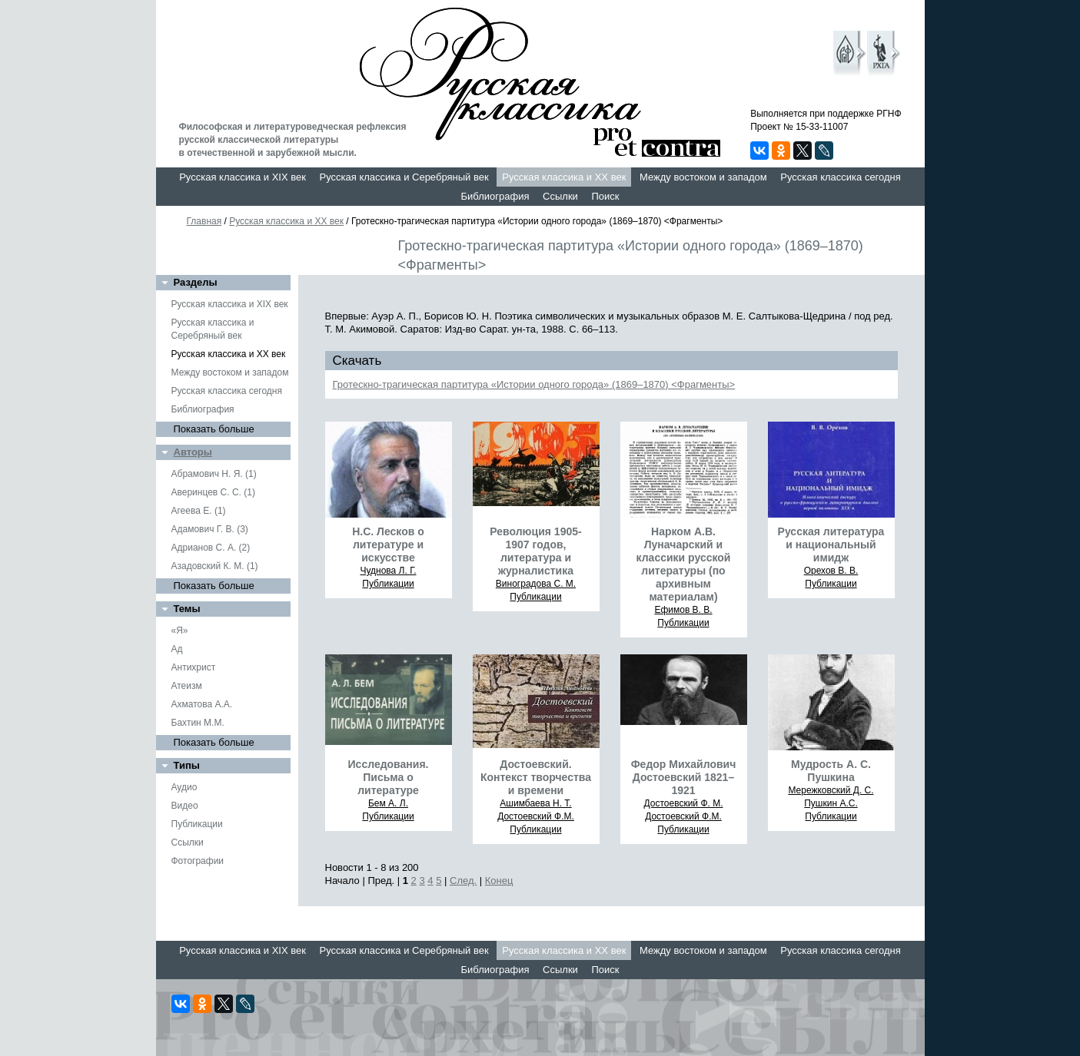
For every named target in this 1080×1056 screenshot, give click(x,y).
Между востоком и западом (703, 177)
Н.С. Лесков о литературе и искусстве (388, 544)
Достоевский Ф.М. (535, 816)
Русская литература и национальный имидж (831, 544)
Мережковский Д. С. (830, 790)
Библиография (495, 196)
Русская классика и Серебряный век (404, 177)
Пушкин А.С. (831, 803)
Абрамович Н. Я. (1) (214, 473)
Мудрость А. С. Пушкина (831, 770)
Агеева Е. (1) (198, 510)
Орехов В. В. (831, 570)
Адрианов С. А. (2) (211, 547)
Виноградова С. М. (536, 583)
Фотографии (197, 861)
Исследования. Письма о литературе (388, 777)
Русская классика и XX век (564, 177)
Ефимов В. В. (683, 609)
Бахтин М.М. (197, 722)
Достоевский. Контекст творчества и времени (535, 777)
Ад (177, 649)
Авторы (193, 452)
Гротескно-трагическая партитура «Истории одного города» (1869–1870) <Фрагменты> (534, 384)
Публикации (197, 824)
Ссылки (560, 196)
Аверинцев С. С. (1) (213, 492)
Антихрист (193, 667)
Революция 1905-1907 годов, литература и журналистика (535, 551)
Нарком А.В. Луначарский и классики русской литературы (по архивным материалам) (683, 564)
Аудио (184, 787)
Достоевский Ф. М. (683, 803)
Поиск (605, 196)
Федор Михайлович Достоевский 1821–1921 (683, 777)
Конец (499, 880)
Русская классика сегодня (840, 177)
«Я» (179, 630)
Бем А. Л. (388, 803)
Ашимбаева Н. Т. (535, 803)
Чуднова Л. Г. (388, 570)
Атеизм (186, 685)
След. (463, 880)
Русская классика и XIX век (242, 177)
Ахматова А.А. (202, 704)
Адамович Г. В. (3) (209, 529)
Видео (184, 805)
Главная (204, 221)
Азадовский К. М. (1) (214, 566)
